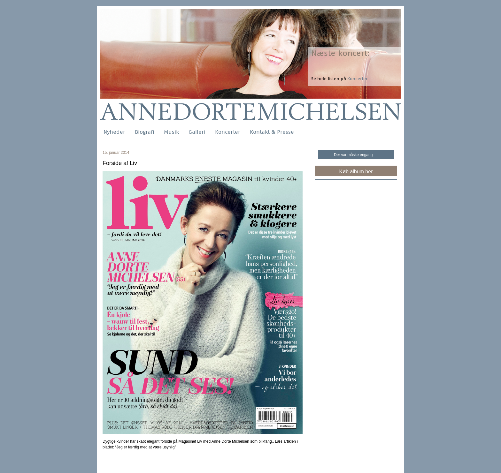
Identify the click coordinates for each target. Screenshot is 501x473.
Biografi (144, 132)
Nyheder (114, 132)
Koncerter (227, 132)
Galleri (197, 132)
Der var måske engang (353, 155)
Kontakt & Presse (272, 132)
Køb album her (356, 171)
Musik (171, 132)
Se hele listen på (339, 78)
